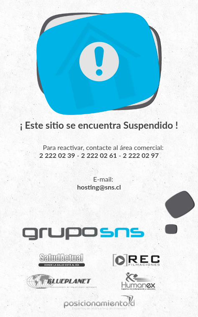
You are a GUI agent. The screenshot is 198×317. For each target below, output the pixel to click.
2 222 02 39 (57, 155)
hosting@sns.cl (99, 187)
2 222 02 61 (99, 155)
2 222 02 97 (141, 155)
